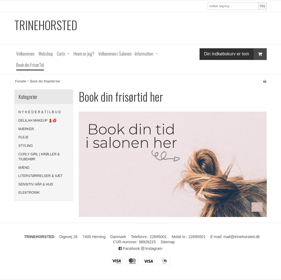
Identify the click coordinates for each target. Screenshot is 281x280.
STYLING (25, 146)
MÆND (23, 168)
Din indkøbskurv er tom (235, 54)
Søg (262, 5)
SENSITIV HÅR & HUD (35, 184)
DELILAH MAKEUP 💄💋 (37, 120)
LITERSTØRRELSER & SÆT (40, 176)
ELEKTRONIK (29, 193)
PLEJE (23, 137)
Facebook (129, 248)
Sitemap (168, 242)
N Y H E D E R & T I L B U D (39, 112)
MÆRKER (26, 129)
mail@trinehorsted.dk (241, 237)
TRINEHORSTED (45, 25)
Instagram (151, 248)
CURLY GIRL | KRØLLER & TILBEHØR (39, 156)
